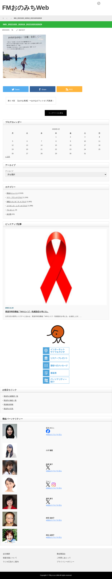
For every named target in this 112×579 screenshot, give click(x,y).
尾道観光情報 (8, 404)
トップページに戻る (56, 113)
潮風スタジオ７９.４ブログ (16, 201)
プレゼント (11, 210)
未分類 (9, 214)
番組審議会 (61, 554)
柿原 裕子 (22, 30)
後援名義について (10, 558)
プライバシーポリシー (65, 562)
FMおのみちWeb (54, 575)
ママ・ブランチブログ (15, 197)
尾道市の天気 (8, 409)
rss (98, 3)
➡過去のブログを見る (54, 434)
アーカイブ (9, 171)
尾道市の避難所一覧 (11, 396)
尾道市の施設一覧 (10, 400)
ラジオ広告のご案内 (11, 562)
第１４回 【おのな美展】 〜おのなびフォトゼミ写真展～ (31, 101)
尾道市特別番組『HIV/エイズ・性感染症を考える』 (27, 312)
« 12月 (7, 157)
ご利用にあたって (64, 558)
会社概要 (6, 554)
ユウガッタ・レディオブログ (17, 206)
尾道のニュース (12, 193)
